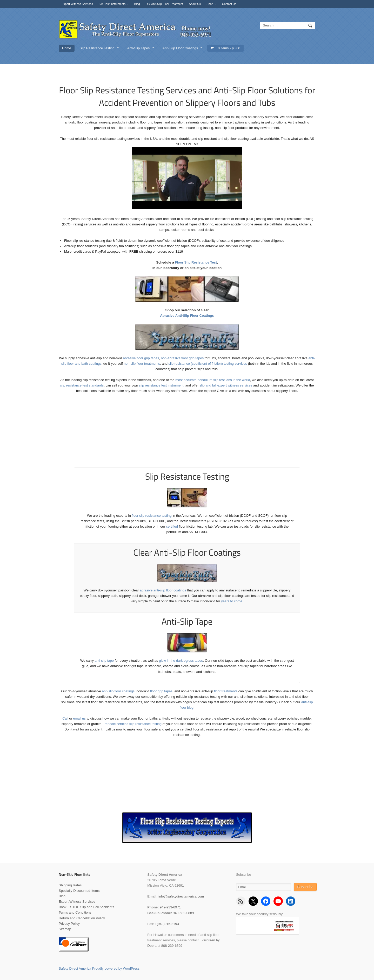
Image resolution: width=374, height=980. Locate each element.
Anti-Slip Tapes (138, 48)
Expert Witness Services (77, 3)
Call (65, 718)
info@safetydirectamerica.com (181, 896)
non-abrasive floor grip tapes (182, 358)
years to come (231, 601)
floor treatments (225, 691)
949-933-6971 (170, 907)
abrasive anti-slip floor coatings (163, 590)
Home (66, 48)
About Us (195, 3)
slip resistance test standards (82, 385)
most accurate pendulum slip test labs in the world (212, 380)
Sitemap (65, 929)
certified (172, 526)
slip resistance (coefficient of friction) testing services (208, 363)
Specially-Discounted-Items (79, 891)
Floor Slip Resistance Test (196, 262)
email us (79, 718)
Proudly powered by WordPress (116, 968)
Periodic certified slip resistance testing (132, 724)
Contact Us (229, 3)
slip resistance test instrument (161, 385)
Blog (137, 3)
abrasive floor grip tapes (141, 358)
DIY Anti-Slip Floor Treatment (164, 3)
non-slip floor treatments (142, 363)
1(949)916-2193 (167, 924)
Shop (209, 3)
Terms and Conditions (75, 912)
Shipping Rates (70, 885)
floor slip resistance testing (151, 515)
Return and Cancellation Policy (82, 918)
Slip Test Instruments (112, 3)
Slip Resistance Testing (97, 48)
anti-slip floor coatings (118, 691)
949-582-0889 (183, 913)
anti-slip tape (104, 660)
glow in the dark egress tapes (181, 660)
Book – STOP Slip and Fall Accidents (86, 907)
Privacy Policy (69, 924)
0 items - (229, 48)
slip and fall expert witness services (225, 385)
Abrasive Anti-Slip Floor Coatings (187, 316)
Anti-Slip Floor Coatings (180, 48)
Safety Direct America (75, 968)
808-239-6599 (171, 946)
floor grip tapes (161, 691)
